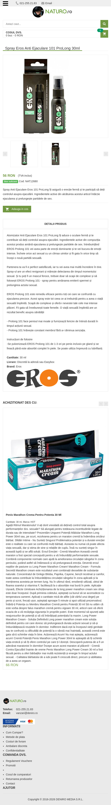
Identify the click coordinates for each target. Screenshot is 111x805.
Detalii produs (55, 223)
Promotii (10, 765)
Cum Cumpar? (14, 732)
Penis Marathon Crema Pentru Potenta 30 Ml (33, 514)
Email (46, 3)
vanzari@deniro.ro (27, 713)
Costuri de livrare (16, 741)
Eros (19, 366)
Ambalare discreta (16, 746)
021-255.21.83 (26, 3)
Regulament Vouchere (19, 760)
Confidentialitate (15, 750)
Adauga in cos (20, 208)
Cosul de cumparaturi (18, 774)
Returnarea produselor (19, 779)
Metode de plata (15, 736)
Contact (10, 783)
